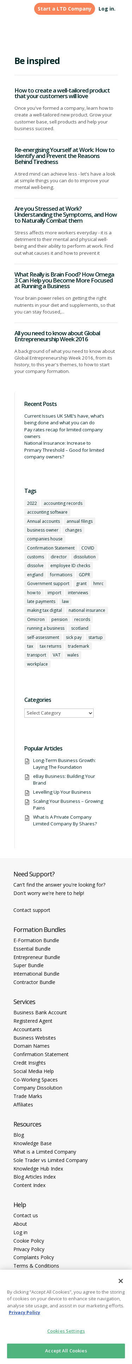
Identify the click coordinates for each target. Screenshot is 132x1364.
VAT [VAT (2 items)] (57, 655)
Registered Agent (32, 1020)
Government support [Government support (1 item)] (48, 583)
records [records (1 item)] (82, 619)
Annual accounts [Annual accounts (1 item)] (43, 521)
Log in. (107, 8)
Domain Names (31, 1045)
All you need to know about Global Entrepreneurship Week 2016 (57, 336)
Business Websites (34, 1037)
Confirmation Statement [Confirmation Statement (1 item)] (51, 548)
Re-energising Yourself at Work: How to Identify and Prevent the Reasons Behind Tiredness (64, 156)
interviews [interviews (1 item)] (78, 593)
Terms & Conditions (36, 1265)
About (20, 1223)
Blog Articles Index (34, 1176)
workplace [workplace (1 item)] (37, 664)
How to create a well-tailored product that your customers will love (62, 93)
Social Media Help (33, 1071)
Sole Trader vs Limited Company (50, 1160)
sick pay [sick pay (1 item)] (74, 637)
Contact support (31, 910)
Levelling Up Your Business (62, 792)
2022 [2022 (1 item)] (32, 503)
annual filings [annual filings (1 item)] (80, 521)
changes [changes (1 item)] (73, 530)
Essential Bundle (32, 948)
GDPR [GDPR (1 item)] (84, 575)
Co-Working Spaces (35, 1079)
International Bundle (36, 973)
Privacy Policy (28, 1249)
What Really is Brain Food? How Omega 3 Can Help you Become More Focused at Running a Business (64, 280)
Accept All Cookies (66, 1350)
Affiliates (23, 1104)
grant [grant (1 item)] (81, 583)
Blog (18, 1134)
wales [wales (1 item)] (72, 655)
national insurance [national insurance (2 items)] (87, 610)
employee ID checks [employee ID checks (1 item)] (70, 566)
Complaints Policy (33, 1257)
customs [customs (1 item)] (35, 557)
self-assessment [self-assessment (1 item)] (43, 637)
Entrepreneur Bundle (36, 957)
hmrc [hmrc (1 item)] (98, 583)
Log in (20, 1232)
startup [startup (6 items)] (95, 637)
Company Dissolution (37, 1087)
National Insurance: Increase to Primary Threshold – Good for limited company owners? (64, 450)
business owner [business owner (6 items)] (42, 530)
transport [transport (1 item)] (36, 655)
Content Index (29, 1185)
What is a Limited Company (44, 1151)
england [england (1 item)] (35, 575)
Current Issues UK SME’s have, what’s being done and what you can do (64, 419)
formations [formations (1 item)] (61, 575)
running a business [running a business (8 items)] (45, 628)
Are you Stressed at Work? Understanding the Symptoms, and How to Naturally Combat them (65, 214)
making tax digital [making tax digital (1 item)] (44, 610)
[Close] (120, 1281)
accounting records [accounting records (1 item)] (63, 503)
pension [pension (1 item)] (59, 619)
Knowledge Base (32, 1143)
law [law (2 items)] (65, 601)
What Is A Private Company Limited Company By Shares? (65, 820)
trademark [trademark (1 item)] (78, 646)
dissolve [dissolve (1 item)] (35, 566)
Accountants (27, 1029)
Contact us (25, 1215)
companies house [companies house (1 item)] (45, 539)
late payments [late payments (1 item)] (41, 601)
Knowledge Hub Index (38, 1168)
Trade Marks (27, 1096)
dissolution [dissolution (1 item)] (85, 557)
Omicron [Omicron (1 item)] (36, 619)
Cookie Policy (28, 1240)
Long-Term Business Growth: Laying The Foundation (64, 763)
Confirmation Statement (41, 1054)
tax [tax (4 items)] (30, 646)
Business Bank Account (40, 1012)
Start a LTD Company (65, 8)
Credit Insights (29, 1062)
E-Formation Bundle (36, 940)
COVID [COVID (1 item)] (87, 548)
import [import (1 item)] (54, 593)
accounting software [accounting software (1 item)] (47, 512)
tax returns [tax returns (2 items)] (50, 646)
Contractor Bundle (34, 982)
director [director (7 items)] (59, 557)
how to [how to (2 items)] (34, 593)
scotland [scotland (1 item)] (79, 628)
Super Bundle (28, 965)
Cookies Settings (66, 1331)
